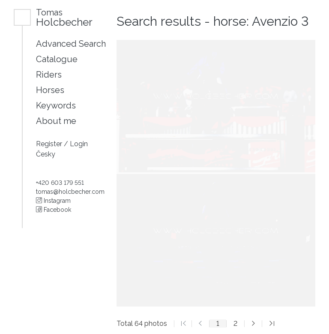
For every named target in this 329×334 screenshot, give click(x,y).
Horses (50, 90)
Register (50, 144)
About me (56, 121)
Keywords (56, 105)
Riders (49, 74)
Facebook (53, 209)
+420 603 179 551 (60, 182)
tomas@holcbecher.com (70, 191)
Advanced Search (71, 44)
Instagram (53, 200)
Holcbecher (64, 17)
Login (79, 144)
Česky (45, 154)
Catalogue (57, 59)
